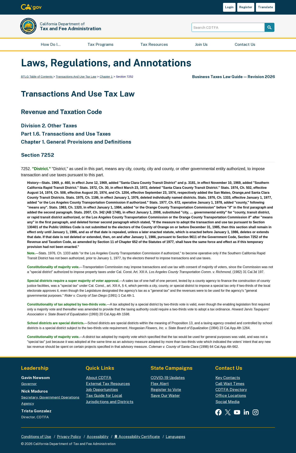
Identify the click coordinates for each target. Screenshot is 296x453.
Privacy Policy (69, 437)
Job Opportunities (102, 389)
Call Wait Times (229, 383)
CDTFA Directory (231, 389)
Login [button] (229, 7)
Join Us (201, 44)
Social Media (227, 401)
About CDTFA (98, 377)
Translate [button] (265, 7)
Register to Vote (166, 389)
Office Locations (230, 395)
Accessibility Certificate (137, 437)
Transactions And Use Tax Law (76, 76)
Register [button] (245, 7)
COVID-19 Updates (168, 377)
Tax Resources (154, 44)
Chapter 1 (106, 76)
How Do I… (50, 44)
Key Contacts (227, 377)
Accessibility (98, 437)
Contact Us (245, 44)
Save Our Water (165, 395)
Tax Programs (100, 44)
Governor (29, 384)
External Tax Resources (108, 383)
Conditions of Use (36, 437)
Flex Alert (160, 383)
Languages (175, 437)
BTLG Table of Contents (37, 76)
